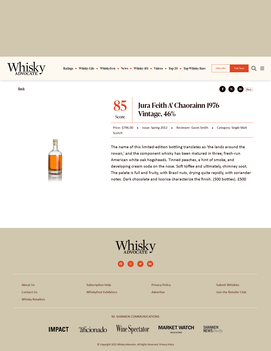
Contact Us (29, 291)
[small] (121, 264)
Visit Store (239, 68)
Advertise (158, 291)
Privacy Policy (161, 284)
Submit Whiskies (227, 284)
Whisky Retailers (33, 299)
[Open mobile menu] (262, 68)
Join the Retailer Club (231, 291)
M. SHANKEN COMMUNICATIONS (135, 316)
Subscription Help (98, 284)
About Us (28, 284)
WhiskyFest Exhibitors (101, 291)
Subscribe (221, 68)
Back (21, 89)
